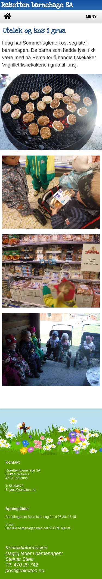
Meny (91, 16)
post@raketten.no (22, 490)
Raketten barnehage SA (37, 5)
